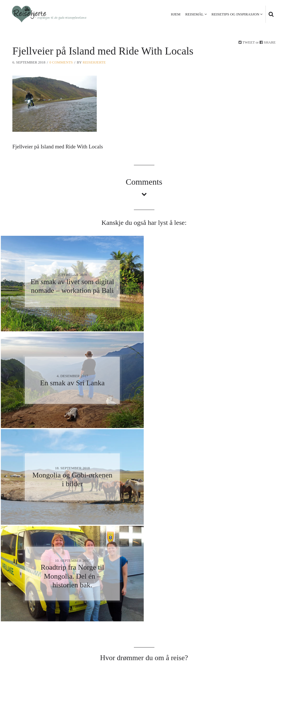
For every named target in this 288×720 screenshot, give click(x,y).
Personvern (237, 687)
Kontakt (266, 687)
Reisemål (194, 14)
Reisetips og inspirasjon (235, 14)
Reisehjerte (94, 62)
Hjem (176, 14)
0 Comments (61, 62)
